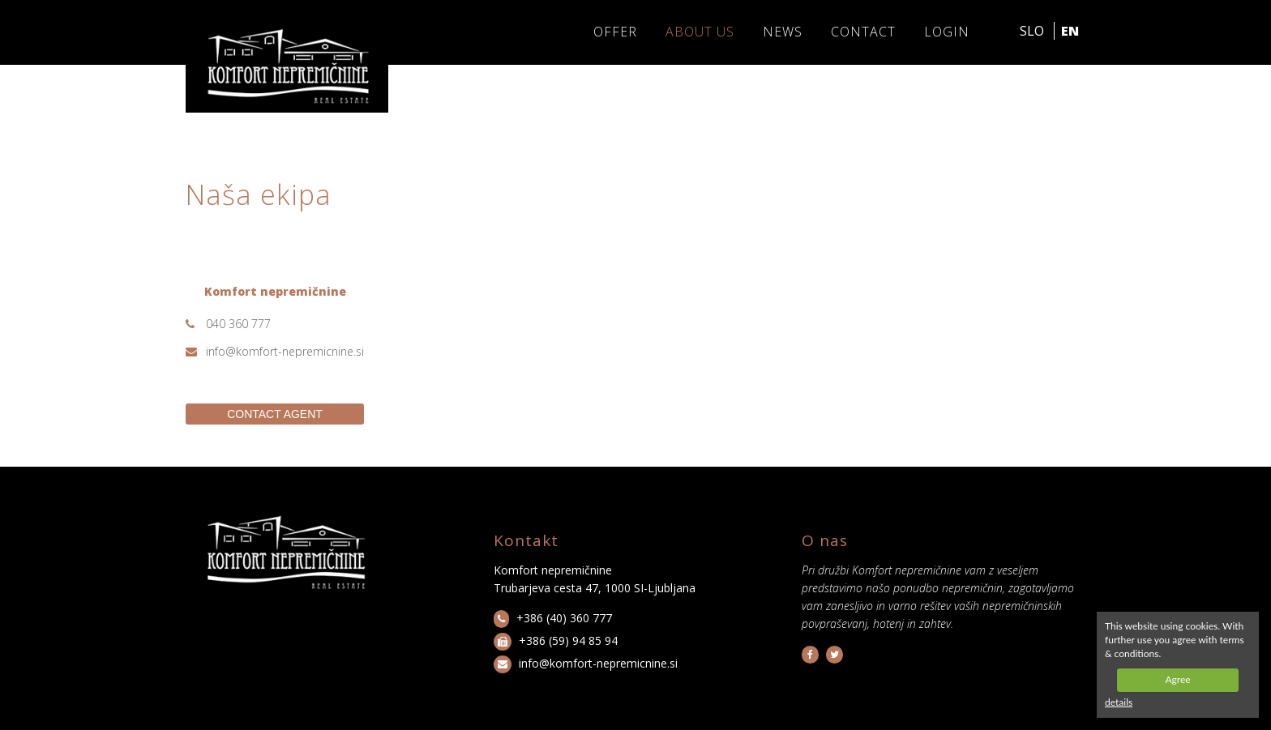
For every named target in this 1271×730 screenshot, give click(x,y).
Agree (1177, 679)
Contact (863, 32)
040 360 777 (238, 323)
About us (699, 32)
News (782, 32)
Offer (615, 32)
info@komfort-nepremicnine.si (285, 351)
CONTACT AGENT (275, 414)
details (1118, 702)
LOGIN (946, 32)
